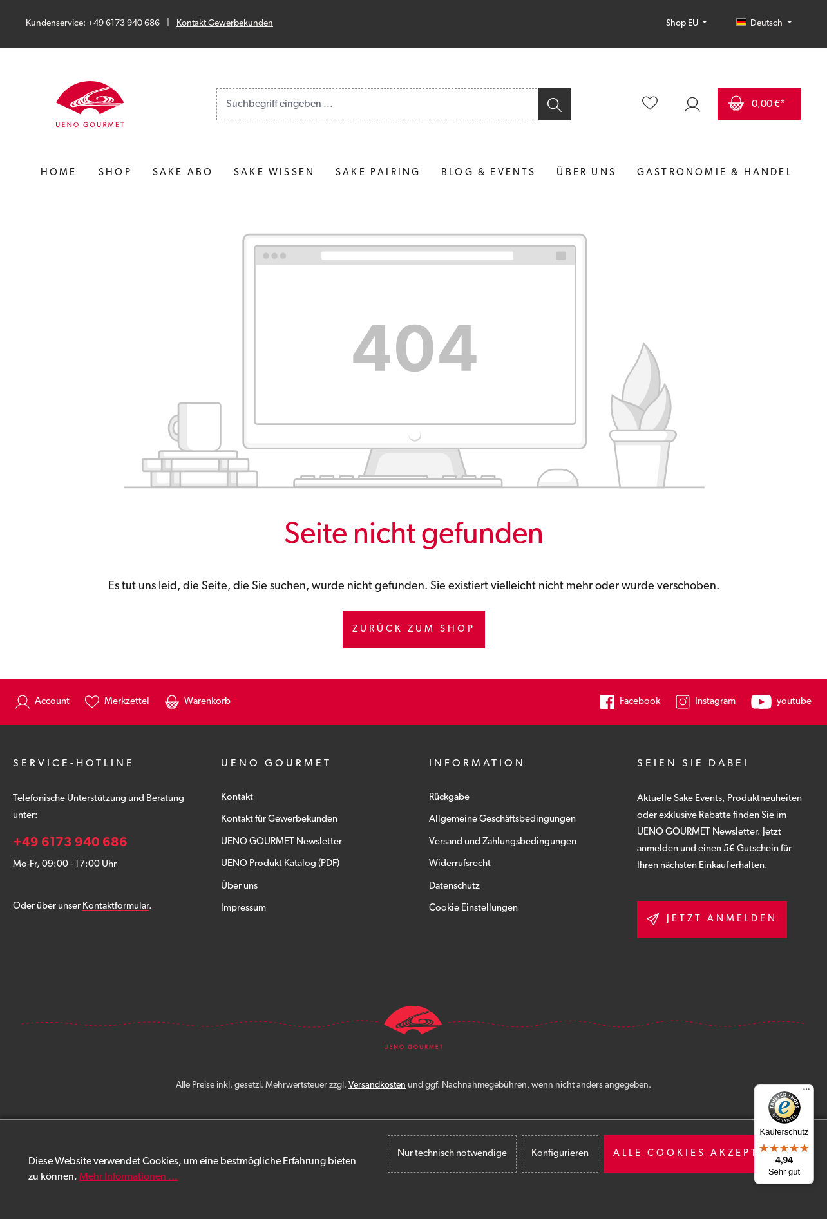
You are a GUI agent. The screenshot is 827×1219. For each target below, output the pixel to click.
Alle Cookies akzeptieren (705, 1153)
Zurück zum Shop (413, 629)
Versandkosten (377, 1085)
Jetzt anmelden (712, 919)
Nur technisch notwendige (452, 1153)
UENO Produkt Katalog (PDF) (280, 864)
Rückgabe (449, 797)
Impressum (243, 908)
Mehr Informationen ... (128, 1177)
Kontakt (237, 797)
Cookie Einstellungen (473, 908)
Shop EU (683, 23)
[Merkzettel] (649, 104)
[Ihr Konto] (692, 104)
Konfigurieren (560, 1153)
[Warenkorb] (759, 104)
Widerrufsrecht (460, 864)
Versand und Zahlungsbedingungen (502, 842)
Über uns (239, 886)
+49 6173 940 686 (70, 842)
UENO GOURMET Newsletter (281, 842)
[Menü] (806, 1092)
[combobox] (376, 104)
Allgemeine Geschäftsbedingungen (502, 819)
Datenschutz (454, 886)
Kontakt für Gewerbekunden (279, 819)
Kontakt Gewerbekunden (224, 23)
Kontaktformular (115, 906)
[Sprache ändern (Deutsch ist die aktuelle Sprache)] (764, 23)
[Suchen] (554, 104)
